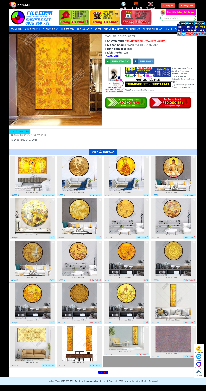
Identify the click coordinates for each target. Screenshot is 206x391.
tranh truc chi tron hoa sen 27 (79, 235)
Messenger (199, 365)
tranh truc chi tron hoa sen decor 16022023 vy (32, 235)
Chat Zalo (199, 357)
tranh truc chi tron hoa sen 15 (173, 235)
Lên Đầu (199, 372)
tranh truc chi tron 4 (79, 320)
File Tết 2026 (67, 29)
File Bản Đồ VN (51, 29)
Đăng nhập (187, 5)
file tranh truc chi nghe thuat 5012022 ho (32, 362)
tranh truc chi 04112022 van (173, 353)
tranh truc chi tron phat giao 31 (126, 192)
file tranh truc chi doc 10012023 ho (79, 362)
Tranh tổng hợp (155, 41)
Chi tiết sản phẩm (19, 131)
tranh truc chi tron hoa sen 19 (126, 235)
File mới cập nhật (152, 29)
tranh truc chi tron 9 (126, 277)
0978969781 (19, 5)
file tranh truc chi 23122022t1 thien (126, 351)
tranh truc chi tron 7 (173, 277)
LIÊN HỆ (168, 29)
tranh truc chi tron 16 (79, 277)
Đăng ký (168, 5)
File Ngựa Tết (84, 29)
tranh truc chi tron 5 (32, 320)
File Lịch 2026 (133, 29)
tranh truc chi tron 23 (32, 277)
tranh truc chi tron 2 (126, 320)
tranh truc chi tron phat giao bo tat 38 (79, 192)
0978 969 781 (199, 349)
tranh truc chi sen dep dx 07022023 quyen (173, 320)
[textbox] (178, 18)
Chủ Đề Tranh (32, 29)
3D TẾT (98, 29)
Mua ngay (143, 61)
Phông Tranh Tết (113, 29)
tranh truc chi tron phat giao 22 (173, 192)
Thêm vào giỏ (117, 61)
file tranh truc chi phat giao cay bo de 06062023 (32, 192)
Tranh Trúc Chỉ (134, 41)
